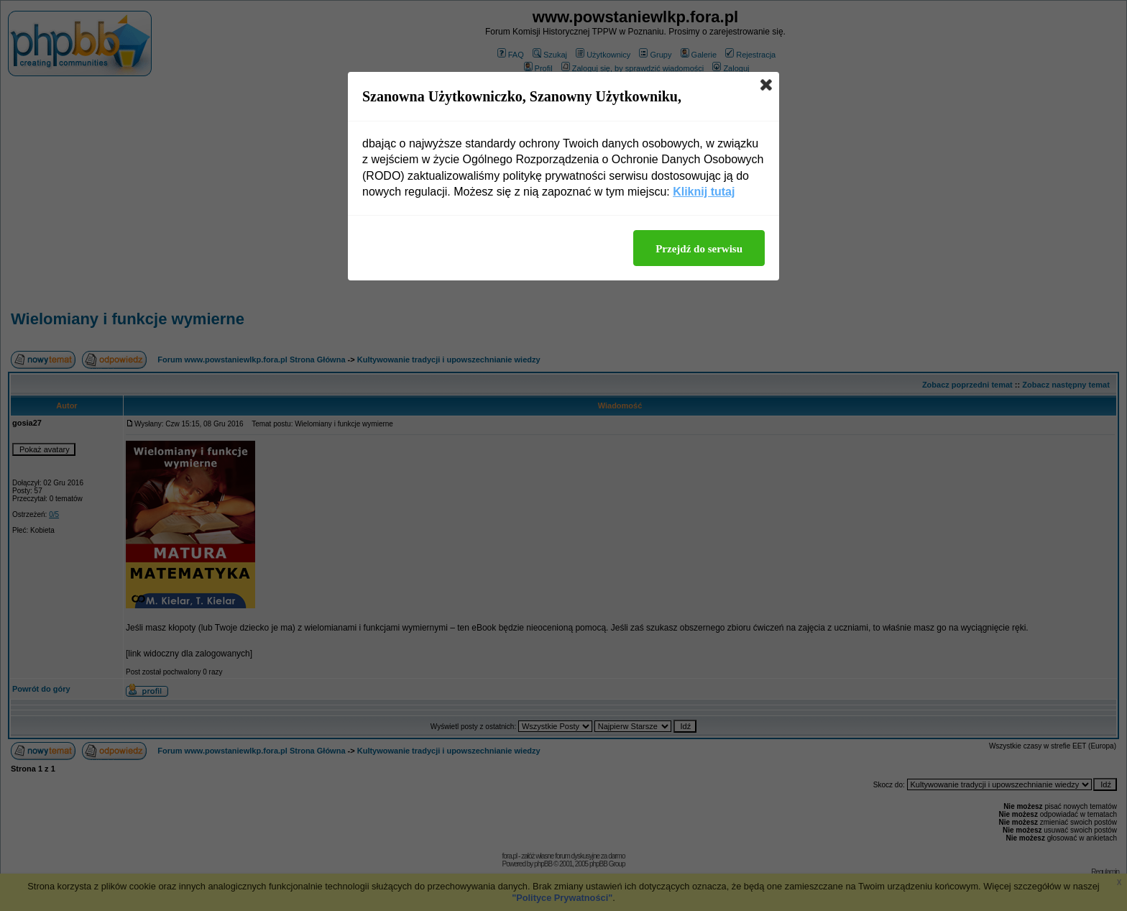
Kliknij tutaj (704, 192)
